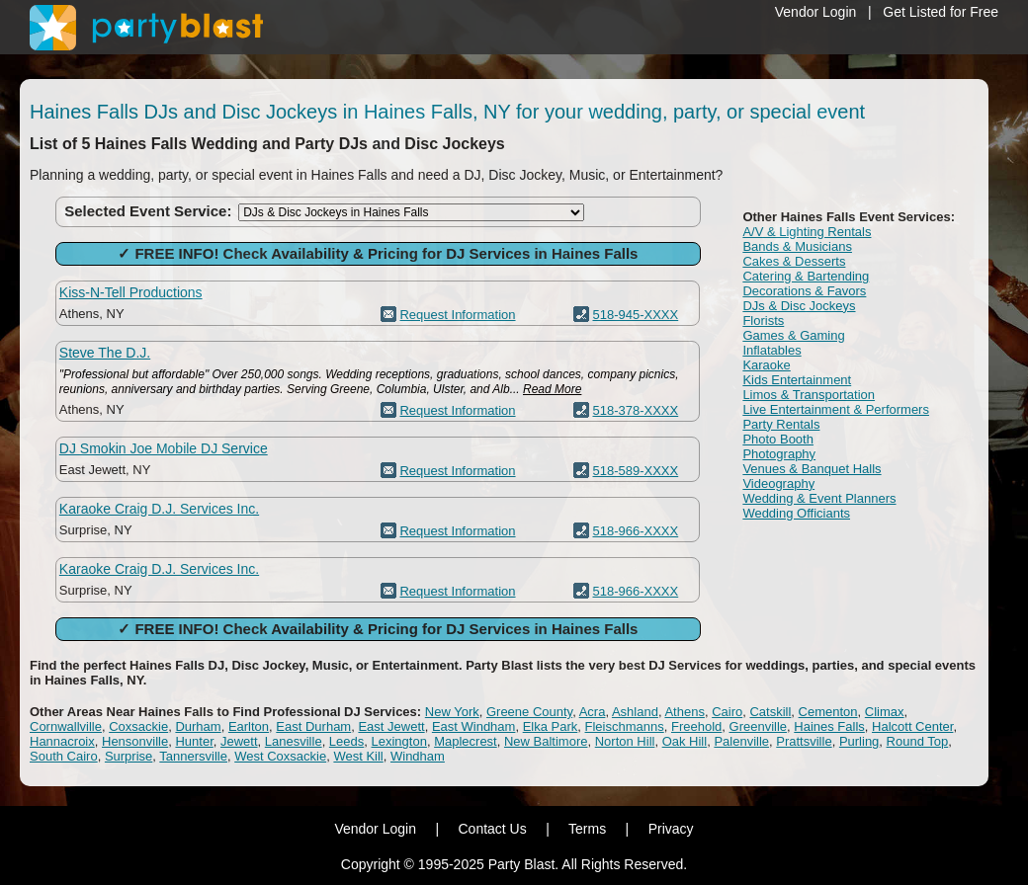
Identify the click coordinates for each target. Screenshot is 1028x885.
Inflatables (771, 350)
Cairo (727, 711)
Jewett (239, 741)
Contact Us (492, 829)
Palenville (741, 741)
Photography (778, 453)
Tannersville (193, 756)
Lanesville (293, 741)
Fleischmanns (624, 726)
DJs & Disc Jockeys (798, 305)
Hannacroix (62, 741)
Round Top (918, 741)
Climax (884, 711)
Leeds (346, 741)
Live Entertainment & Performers (835, 409)
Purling (859, 741)
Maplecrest (465, 741)
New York (452, 711)
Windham (417, 756)
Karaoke (766, 365)
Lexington (399, 741)
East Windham (474, 726)
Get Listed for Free (940, 12)
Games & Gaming (793, 335)
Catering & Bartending (805, 276)
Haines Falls (829, 726)
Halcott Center (912, 726)
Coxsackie (138, 726)
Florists (763, 320)
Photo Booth (778, 439)
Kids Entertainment (796, 379)
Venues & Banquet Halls (811, 468)
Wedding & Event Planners (819, 498)
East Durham (313, 726)
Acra (592, 711)
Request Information (457, 314)
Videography (778, 483)
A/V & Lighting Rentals (806, 231)
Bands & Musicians (797, 246)
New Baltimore (546, 741)
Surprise (128, 756)
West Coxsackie (280, 756)
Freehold (696, 726)
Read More (552, 389)
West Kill (358, 756)
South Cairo (64, 756)
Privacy (671, 829)
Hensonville (135, 741)
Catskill (770, 711)
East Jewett (391, 726)
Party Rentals (780, 424)
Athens (684, 711)
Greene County (529, 711)
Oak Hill (685, 741)
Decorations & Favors (804, 290)
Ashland (635, 711)
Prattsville (803, 741)
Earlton (248, 726)
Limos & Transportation (808, 394)
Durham (197, 726)
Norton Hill (625, 741)
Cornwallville (66, 726)
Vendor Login (816, 12)
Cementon (828, 711)
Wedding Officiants (796, 513)
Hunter (194, 741)
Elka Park (550, 726)
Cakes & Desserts (793, 261)
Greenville (758, 726)
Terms (587, 829)
